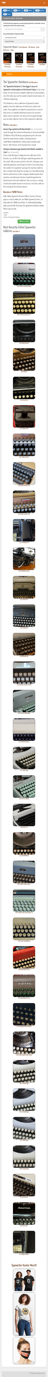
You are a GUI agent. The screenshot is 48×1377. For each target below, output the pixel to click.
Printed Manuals (22, 47)
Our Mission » (33, 82)
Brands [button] (6, 10)
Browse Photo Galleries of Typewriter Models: (13, 34)
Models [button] (17, 10)
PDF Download (7, 67)
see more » (16, 231)
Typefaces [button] (39, 10)
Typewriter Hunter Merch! (24, 1265)
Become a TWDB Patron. (13, 192)
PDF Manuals (31, 47)
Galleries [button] (28, 10)
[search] (24, 38)
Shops (12, 50)
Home (4, 74)
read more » (13, 125)
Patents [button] (7, 14)
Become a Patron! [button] (24, 221)
